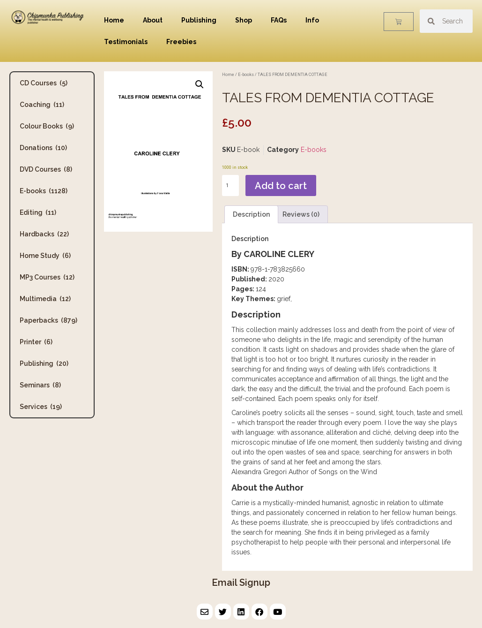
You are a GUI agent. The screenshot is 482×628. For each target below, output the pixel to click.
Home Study (45, 255)
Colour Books (47, 126)
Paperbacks (48, 320)
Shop (243, 20)
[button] (199, 84)
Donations (43, 147)
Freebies (181, 41)
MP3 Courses (47, 277)
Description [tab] (251, 214)
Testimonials (126, 41)
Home (114, 20)
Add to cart (281, 185)
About (153, 20)
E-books (43, 191)
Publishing (198, 20)
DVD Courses (46, 169)
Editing (38, 212)
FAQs (279, 20)
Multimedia (45, 298)
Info (312, 20)
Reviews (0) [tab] (300, 214)
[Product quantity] (230, 185)
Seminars (40, 385)
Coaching (42, 104)
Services (41, 406)
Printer (36, 342)
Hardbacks (44, 234)
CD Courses (43, 83)
